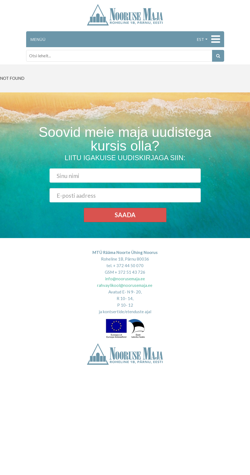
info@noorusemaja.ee (125, 278)
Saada (125, 215)
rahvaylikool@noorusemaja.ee (124, 285)
